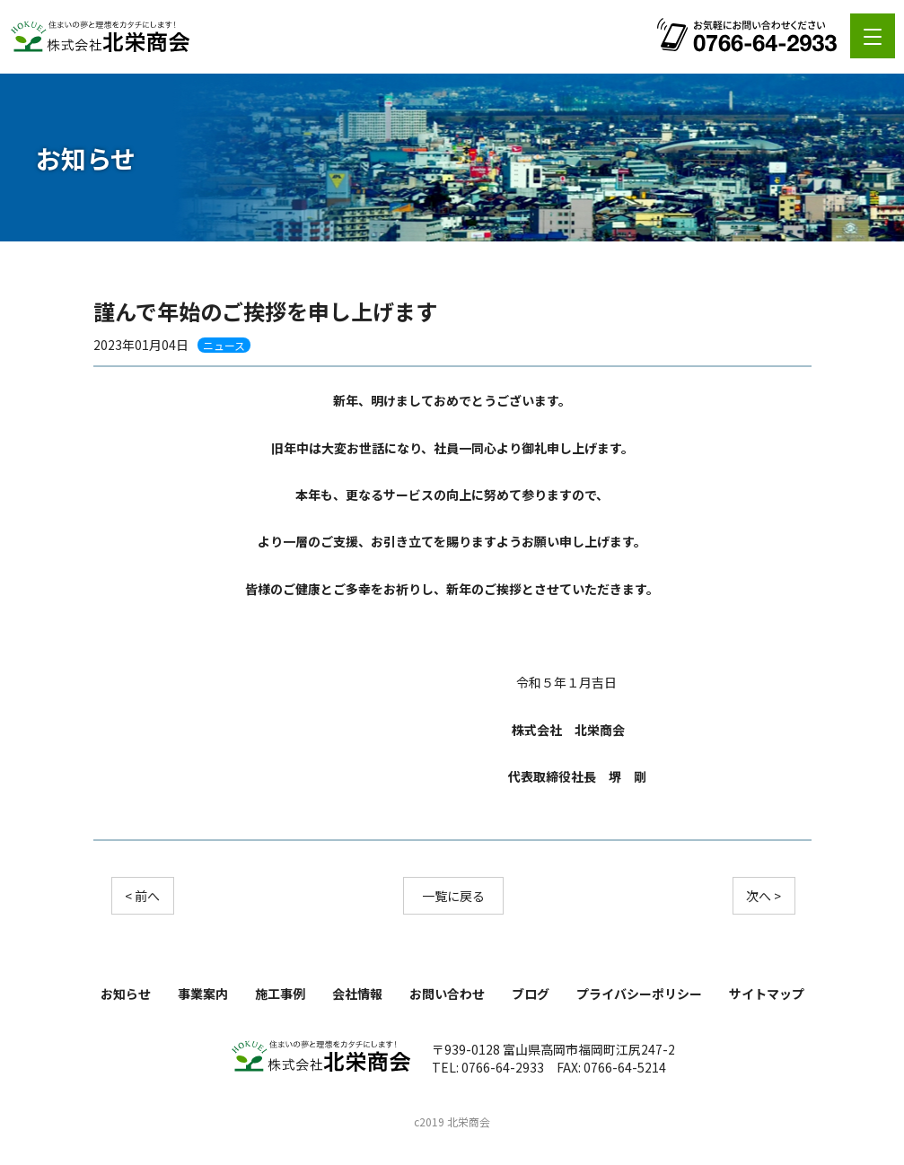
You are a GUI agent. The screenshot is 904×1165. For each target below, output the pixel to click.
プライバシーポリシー (639, 994)
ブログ (530, 994)
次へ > (763, 896)
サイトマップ (766, 994)
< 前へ (142, 896)
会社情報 (357, 994)
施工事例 (280, 994)
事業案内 (203, 994)
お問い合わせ (447, 994)
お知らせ (126, 994)
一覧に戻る (453, 896)
